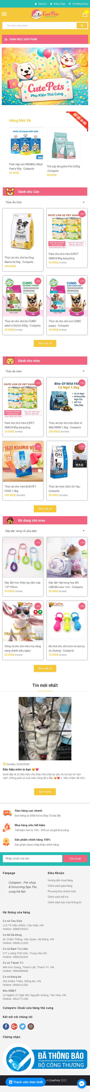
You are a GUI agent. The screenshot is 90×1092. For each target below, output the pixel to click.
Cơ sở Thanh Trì (13, 962)
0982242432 (20, 956)
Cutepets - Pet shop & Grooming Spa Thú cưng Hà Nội (22, 887)
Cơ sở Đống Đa (12, 976)
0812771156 (20, 998)
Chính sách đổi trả (58, 896)
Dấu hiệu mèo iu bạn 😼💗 (21, 769)
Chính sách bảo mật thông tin (65, 902)
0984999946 (20, 970)
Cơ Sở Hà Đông (12, 934)
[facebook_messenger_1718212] (81, 1083)
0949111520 (20, 942)
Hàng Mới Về (20, 120)
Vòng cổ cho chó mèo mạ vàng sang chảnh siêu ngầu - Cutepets (23, 651)
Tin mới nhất (45, 685)
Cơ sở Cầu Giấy (12, 920)
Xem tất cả (45, 343)
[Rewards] (26, 1082)
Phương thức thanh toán (62, 891)
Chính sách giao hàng (60, 885)
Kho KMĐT (9, 990)
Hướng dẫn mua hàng (60, 880)
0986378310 (20, 928)
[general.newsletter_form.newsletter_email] (32, 858)
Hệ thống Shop (80, 3)
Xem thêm (45, 791)
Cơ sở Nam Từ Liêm (15, 948)
